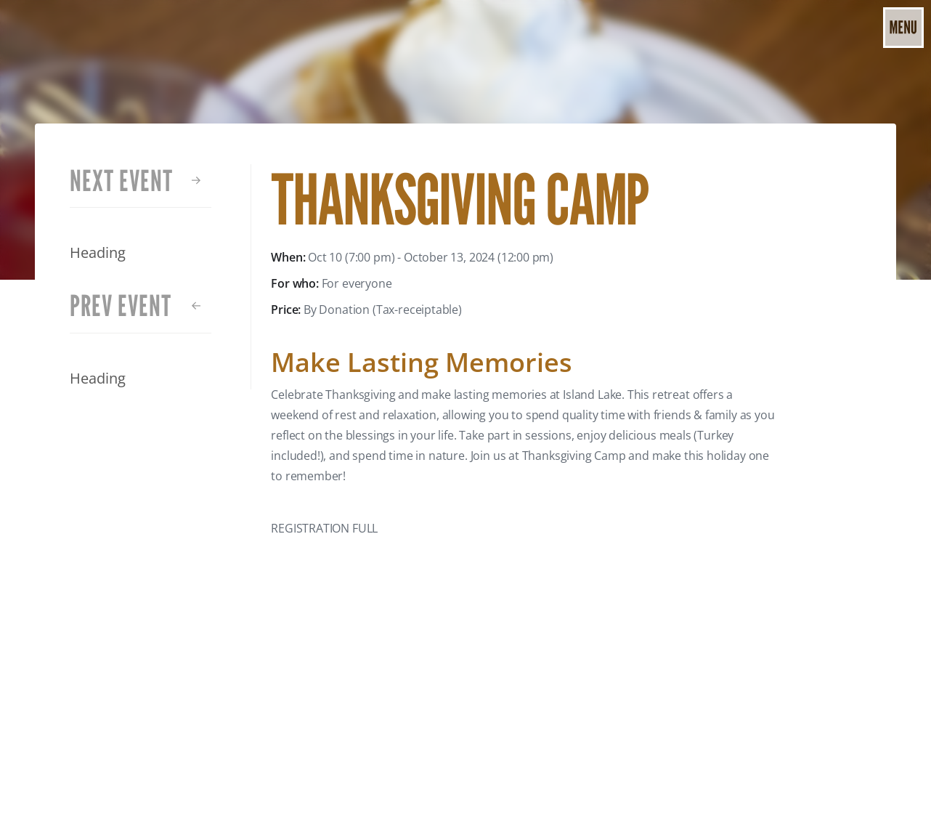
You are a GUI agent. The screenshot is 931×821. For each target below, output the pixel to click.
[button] (903, 27)
